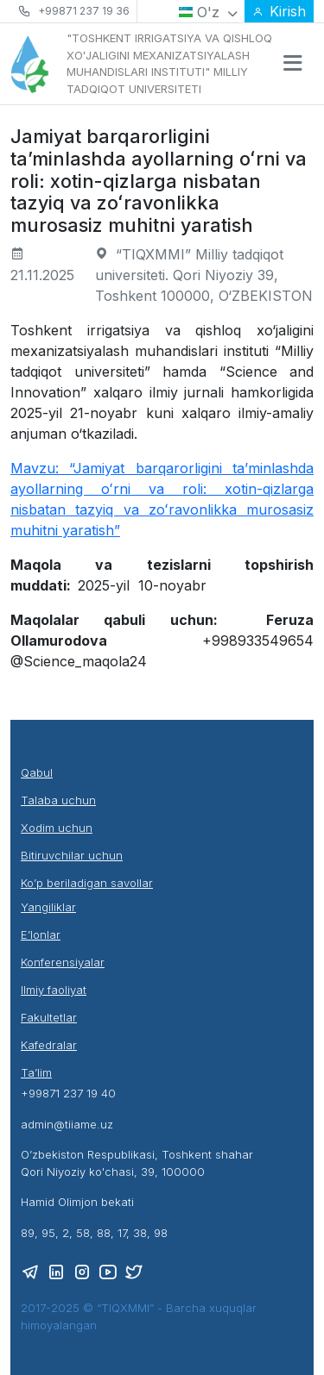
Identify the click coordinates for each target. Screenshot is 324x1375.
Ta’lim (36, 1072)
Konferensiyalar (63, 962)
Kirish (279, 11)
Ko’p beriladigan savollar (87, 883)
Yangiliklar (48, 907)
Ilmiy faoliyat (53, 990)
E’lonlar (40, 934)
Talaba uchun (58, 800)
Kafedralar (49, 1045)
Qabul (37, 772)
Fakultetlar (49, 1017)
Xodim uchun (56, 827)
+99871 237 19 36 (84, 10)
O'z (208, 12)
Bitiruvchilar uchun (72, 855)
